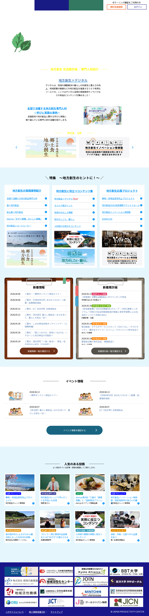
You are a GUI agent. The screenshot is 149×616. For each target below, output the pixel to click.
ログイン (138, 6)
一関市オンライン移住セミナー (43, 394)
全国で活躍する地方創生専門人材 (22, 198)
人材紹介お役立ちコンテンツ (67, 226)
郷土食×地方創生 (15, 212)
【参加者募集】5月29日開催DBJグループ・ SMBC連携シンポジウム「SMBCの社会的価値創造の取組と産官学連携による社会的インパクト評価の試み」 (109, 311)
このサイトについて (15, 611)
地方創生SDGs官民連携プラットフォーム (121, 205)
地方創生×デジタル (73, 80)
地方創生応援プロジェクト (122, 191)
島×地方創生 (13, 205)
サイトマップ (56, 611)
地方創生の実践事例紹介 (27, 190)
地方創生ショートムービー (19, 225)
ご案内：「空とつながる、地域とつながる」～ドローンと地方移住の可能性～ (46, 334)
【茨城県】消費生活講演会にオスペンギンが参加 (103, 296)
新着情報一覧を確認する (39, 351)
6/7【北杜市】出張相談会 (111, 408)
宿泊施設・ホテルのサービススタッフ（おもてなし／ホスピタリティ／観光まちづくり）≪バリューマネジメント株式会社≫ (109, 328)
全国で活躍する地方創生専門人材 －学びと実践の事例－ (47, 110)
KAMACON (107, 218)
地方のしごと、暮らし (64, 219)
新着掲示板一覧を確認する (110, 351)
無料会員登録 (116, 6)
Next (133, 147)
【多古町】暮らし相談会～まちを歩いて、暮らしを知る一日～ (49, 410)
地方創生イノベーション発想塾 (116, 212)
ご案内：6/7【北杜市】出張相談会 (40, 308)
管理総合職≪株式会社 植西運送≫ (97, 341)
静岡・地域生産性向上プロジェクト (118, 198)
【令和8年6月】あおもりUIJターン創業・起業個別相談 (119, 395)
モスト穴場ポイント (63, 205)
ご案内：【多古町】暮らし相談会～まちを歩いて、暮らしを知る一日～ (45, 316)
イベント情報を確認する (74, 430)
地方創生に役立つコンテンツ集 (74, 191)
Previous (16, 147)
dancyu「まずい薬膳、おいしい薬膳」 (24, 218)
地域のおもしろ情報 (63, 212)
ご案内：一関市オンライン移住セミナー (43, 293)
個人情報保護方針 (37, 611)
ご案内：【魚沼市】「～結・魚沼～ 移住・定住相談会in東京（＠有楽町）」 (45, 343)
